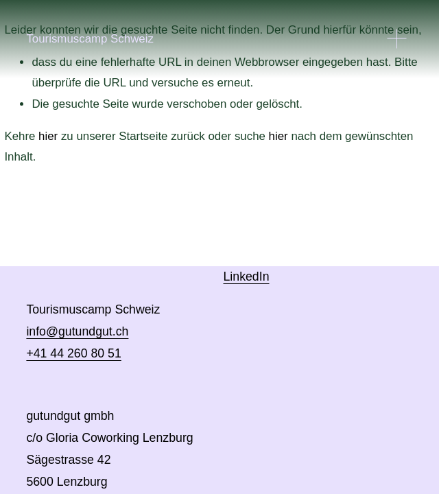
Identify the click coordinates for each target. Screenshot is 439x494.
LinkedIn (247, 276)
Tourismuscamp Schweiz (90, 38)
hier (48, 136)
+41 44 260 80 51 (73, 353)
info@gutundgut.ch (77, 331)
